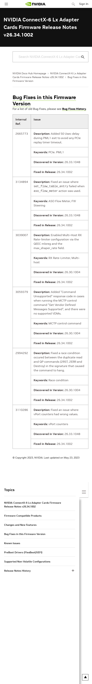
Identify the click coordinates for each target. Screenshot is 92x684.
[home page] (35, 4)
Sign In (83, 4)
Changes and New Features (20, 524)
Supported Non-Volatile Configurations (27, 560)
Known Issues (12, 542)
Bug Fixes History (74, 109)
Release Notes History (17, 570)
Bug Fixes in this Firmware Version (44, 100)
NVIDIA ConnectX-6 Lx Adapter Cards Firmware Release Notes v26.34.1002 (32, 503)
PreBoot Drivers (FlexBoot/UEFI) (23, 551)
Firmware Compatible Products (23, 515)
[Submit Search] (81, 57)
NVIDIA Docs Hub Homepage (29, 73)
